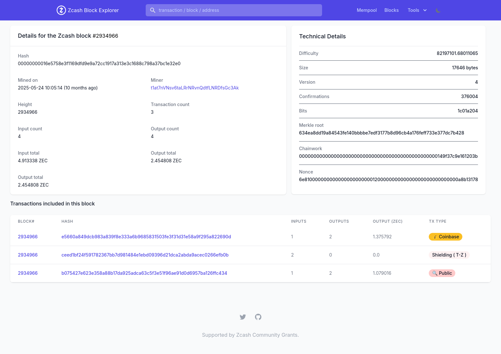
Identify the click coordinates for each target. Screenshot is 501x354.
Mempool (367, 10)
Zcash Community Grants (266, 335)
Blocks (391, 10)
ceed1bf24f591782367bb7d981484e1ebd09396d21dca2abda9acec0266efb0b (144, 255)
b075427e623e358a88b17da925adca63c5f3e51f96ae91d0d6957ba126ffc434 (144, 273)
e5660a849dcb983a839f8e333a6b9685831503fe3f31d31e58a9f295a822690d (146, 236)
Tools (418, 10)
